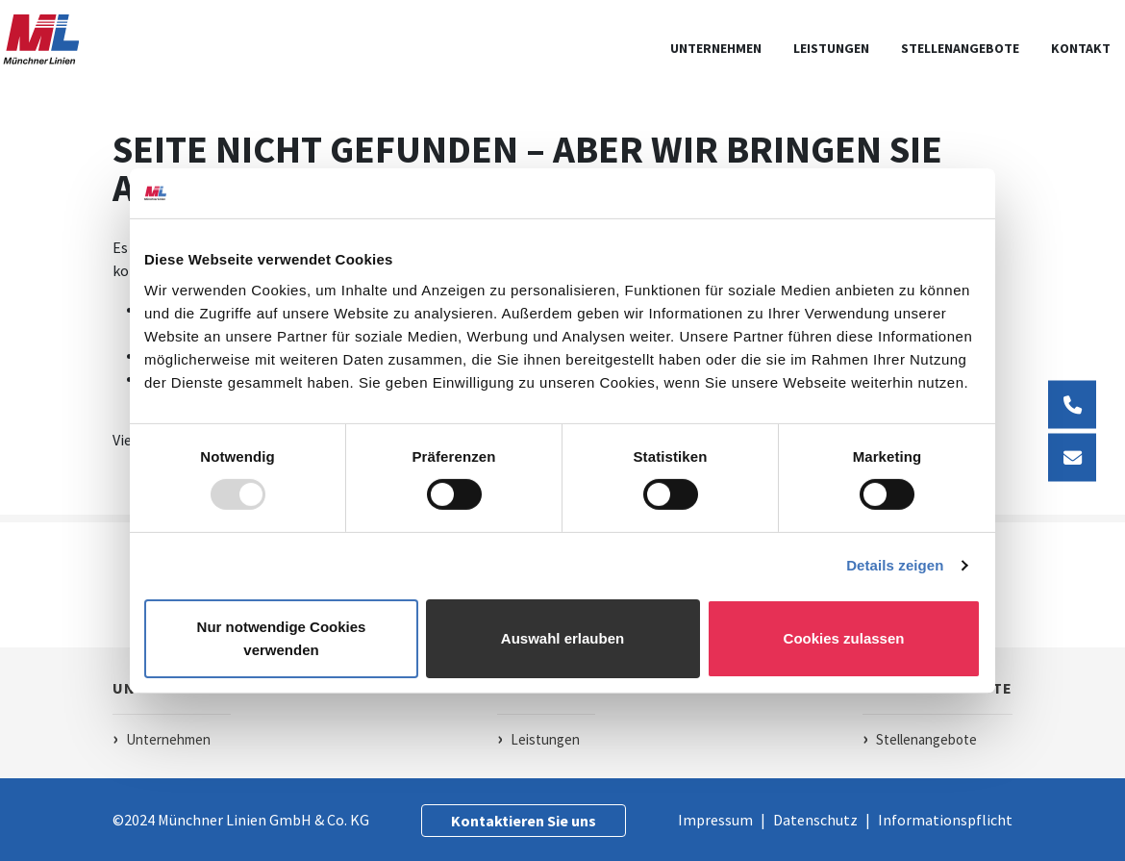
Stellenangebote (960, 48)
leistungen (831, 48)
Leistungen (545, 739)
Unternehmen (716, 48)
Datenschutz (817, 819)
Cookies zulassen (844, 638)
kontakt (1081, 48)
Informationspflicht (945, 819)
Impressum (717, 819)
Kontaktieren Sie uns (523, 820)
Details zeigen (894, 565)
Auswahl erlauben (562, 638)
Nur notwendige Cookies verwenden (281, 638)
